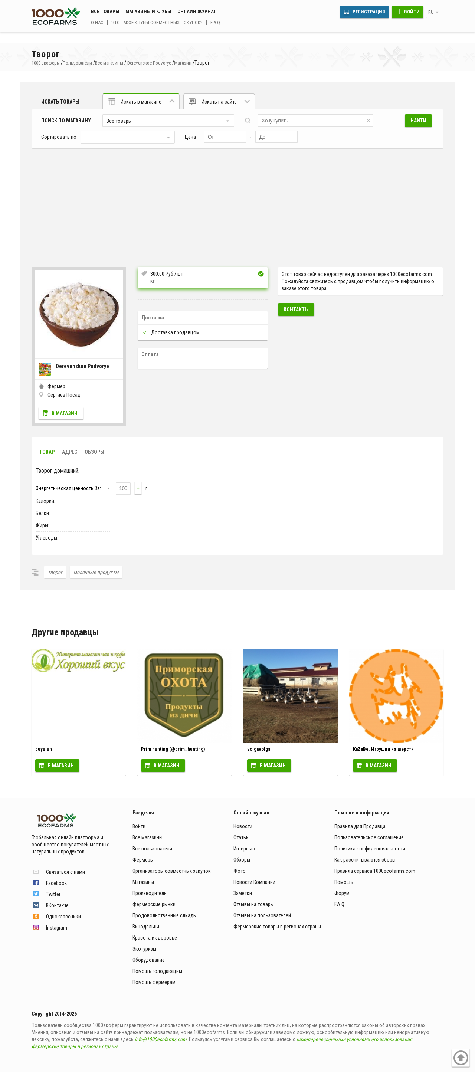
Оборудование (148, 960)
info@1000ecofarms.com (161, 1039)
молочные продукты (96, 572)
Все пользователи (152, 849)
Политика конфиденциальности (369, 849)
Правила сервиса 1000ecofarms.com (374, 871)
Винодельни (145, 927)
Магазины (143, 882)
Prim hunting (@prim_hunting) (173, 749)
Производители (149, 893)
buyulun (43, 749)
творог (55, 572)
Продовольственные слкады (164, 915)
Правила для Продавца (360, 826)
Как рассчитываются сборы (365, 860)
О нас (97, 22)
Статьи (241, 837)
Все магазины (147, 837)
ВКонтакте (57, 905)
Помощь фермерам (154, 982)
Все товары (105, 11)
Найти (418, 121)
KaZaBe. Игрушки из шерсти (383, 749)
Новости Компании (254, 882)
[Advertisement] (237, 204)
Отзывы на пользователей (262, 915)
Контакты (296, 309)
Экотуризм (144, 949)
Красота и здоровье (154, 938)
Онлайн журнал (197, 11)
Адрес (69, 452)
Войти (412, 11)
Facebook (56, 883)
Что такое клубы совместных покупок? (157, 22)
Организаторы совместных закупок (171, 871)
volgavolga (258, 749)
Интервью (244, 849)
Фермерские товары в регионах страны (277, 927)
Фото (239, 871)
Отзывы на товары (253, 904)
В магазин (65, 413)
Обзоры (94, 452)
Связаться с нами (65, 872)
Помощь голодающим (157, 971)
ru (431, 12)
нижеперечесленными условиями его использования (354, 1039)
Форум (342, 893)
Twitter (53, 894)
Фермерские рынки (154, 904)
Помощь (343, 882)
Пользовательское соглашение (369, 837)
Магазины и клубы (148, 11)
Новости (242, 826)
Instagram (56, 928)
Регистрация (369, 11)
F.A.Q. (215, 22)
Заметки (242, 893)
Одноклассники (63, 916)
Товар (47, 452)
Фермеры (143, 860)
